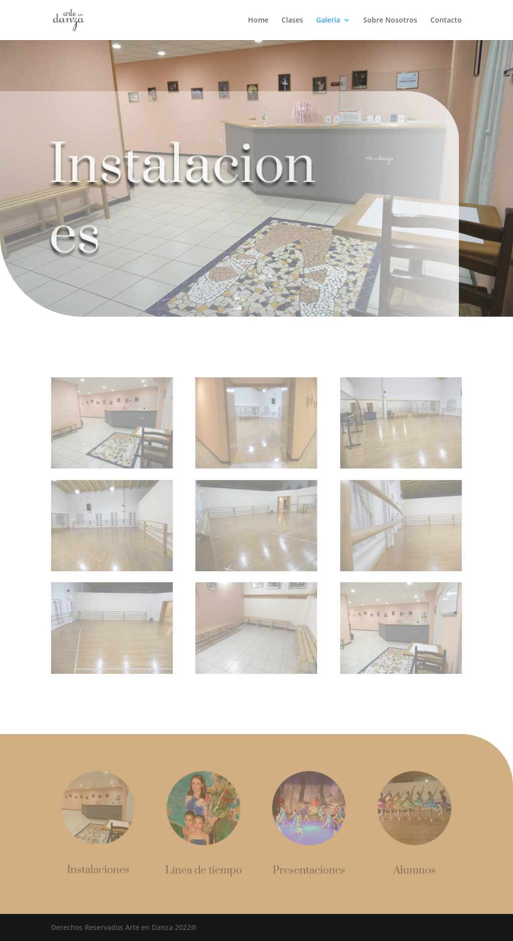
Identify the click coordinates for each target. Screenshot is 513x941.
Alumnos (412, 869)
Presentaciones (308, 869)
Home (258, 21)
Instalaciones (101, 869)
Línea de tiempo (204, 869)
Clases (292, 21)
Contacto (446, 21)
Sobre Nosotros (390, 21)
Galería (328, 21)
